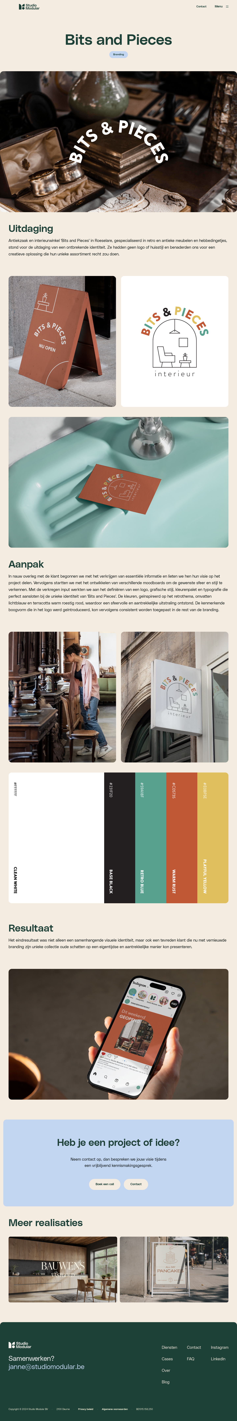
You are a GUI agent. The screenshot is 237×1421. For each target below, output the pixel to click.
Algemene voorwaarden (115, 1409)
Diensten (169, 1348)
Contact (201, 6)
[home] (29, 6)
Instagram (219, 1348)
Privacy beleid (85, 1409)
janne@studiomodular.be (46, 1367)
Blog (166, 1382)
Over (166, 1371)
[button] (212, 6)
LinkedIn (218, 1359)
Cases (167, 1359)
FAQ (190, 1359)
